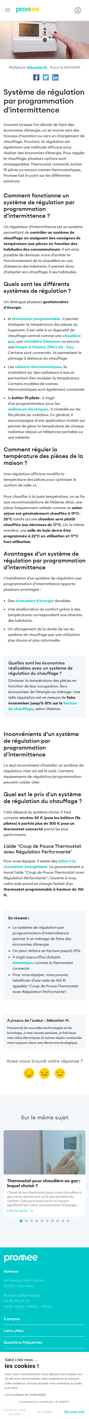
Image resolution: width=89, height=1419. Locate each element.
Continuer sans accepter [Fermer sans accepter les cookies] (15, 1412)
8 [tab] (57, 1220)
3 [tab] (31, 1220)
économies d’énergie (34, 600)
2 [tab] (26, 1220)
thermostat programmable (36, 318)
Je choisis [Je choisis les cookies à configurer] (44, 1412)
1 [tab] (21, 1220)
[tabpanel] (44, 1174)
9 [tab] (62, 1220)
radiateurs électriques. (29, 409)
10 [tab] (68, 1220)
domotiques (23, 962)
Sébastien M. (37, 67)
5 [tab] (42, 1220)
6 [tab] (47, 1220)
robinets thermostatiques (38, 366)
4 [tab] (36, 1220)
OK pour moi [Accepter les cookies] (74, 1412)
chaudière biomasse (42, 341)
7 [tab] (52, 1220)
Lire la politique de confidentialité (25, 1394)
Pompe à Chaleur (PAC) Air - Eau (44, 347)
